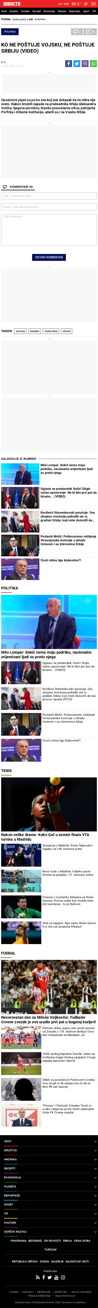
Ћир (66, 4)
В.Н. (3, 62)
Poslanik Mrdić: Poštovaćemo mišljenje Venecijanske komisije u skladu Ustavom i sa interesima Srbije (68, 540)
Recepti (36, 11)
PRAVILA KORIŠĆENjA (39, 1296)
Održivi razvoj (50, 1231)
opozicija (20, 331)
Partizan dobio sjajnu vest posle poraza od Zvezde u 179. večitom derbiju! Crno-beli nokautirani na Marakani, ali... (68, 1031)
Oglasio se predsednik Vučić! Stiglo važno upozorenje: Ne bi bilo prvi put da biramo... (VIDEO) (69, 492)
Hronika (25, 11)
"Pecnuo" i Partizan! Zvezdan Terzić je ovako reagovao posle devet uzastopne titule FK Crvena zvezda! (68, 1109)
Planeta (62, 11)
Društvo (14, 11)
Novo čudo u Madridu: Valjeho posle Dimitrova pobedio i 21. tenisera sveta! (67, 873)
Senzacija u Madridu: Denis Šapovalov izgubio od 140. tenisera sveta (67, 847)
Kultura (50, 1222)
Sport (86, 11)
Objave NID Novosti (65, 1296)
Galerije (57, 1261)
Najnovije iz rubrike (18, 459)
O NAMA (13, 1292)
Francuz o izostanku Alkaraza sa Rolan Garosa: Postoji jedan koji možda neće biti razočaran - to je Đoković (67, 900)
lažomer (67, 331)
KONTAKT (27, 1292)
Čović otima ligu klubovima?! (61, 560)
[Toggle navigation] (93, 4)
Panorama (19, 1241)
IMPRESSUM (43, 1292)
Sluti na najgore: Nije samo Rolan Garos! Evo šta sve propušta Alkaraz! (69, 924)
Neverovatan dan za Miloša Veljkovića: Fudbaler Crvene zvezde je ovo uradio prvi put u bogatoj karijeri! (48, 1019)
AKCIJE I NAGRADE (81, 1292)
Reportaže (74, 11)
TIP (94, 11)
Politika (6, 19)
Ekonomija (49, 11)
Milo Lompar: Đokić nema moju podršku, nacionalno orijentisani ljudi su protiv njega (67, 469)
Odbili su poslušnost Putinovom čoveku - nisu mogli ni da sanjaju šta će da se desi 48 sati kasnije (69, 1083)
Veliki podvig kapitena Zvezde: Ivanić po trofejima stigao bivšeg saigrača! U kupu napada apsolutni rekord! (69, 1057)
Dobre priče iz (22, 20)
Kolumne (40, 19)
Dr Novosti (52, 1241)
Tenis (6, 770)
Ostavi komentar (49, 257)
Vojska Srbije (51, 331)
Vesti (4, 11)
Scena (44, 1261)
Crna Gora (82, 1241)
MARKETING (60, 1292)
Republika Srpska (25, 1261)
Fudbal (8, 953)
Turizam (50, 1249)
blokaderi (34, 331)
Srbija (67, 1241)
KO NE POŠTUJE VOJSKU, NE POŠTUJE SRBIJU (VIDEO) (48, 48)
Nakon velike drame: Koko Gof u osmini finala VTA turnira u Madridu (45, 837)
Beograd (35, 1241)
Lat (60, 4)
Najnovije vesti (77, 1261)
